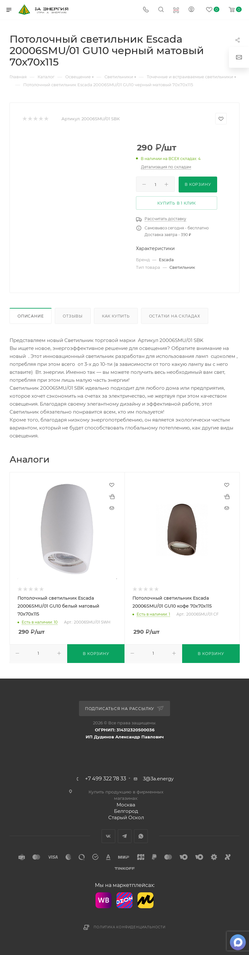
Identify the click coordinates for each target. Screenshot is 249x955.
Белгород (126, 811)
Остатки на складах (174, 316)
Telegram (125, 836)
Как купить (116, 316)
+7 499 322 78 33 (105, 778)
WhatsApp (141, 836)
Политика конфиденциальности (130, 927)
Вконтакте (108, 836)
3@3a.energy (158, 779)
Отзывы (73, 316)
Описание (31, 316)
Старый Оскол (126, 817)
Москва (126, 805)
